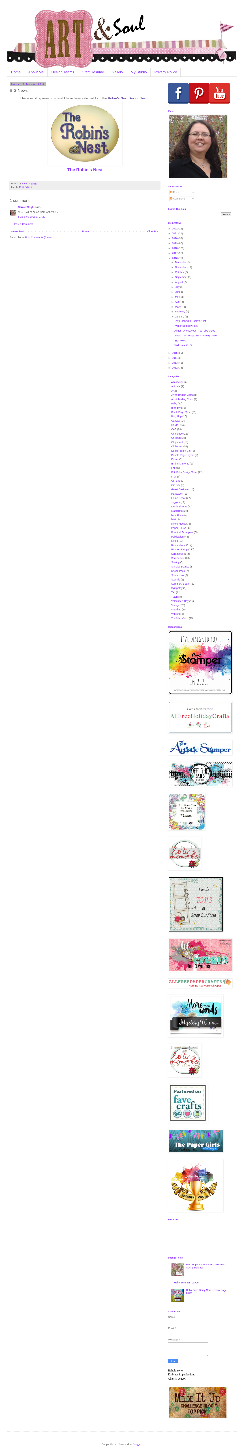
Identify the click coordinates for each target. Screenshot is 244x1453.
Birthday (176, 407)
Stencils (175, 579)
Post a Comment (23, 224)
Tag (173, 592)
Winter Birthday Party (186, 325)
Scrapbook (177, 553)
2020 (175, 238)
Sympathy (177, 588)
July (177, 287)
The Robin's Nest (84, 169)
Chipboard (177, 442)
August (179, 282)
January (180, 316)
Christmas (177, 446)
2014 (175, 357)
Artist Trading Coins (182, 399)
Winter (175, 613)
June (178, 291)
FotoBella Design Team (184, 472)
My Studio (139, 72)
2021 (175, 233)
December (181, 262)
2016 (175, 258)
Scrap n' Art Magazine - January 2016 (195, 335)
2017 (175, 253)
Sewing (175, 562)
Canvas (175, 420)
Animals (175, 386)
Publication (177, 536)
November (181, 267)
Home (16, 72)
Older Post (153, 231)
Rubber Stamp (179, 549)
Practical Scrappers (182, 532)
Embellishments (180, 463)
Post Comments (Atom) (38, 237)
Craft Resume (93, 72)
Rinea (174, 540)
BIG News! (180, 340)
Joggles (175, 502)
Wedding (176, 609)
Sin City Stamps (180, 566)
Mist (173, 519)
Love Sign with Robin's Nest (190, 320)
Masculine (177, 510)
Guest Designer (180, 489)
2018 (175, 248)
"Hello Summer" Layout (186, 1282)
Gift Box (175, 485)
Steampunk (177, 575)
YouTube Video (179, 618)
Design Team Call (181, 450)
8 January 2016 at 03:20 (31, 216)
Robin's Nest (25, 187)
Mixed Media (178, 523)
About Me (36, 72)
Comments (177, 198)
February (180, 311)
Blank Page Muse (181, 412)
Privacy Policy (165, 72)
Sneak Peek (178, 570)
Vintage (175, 605)
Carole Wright (26, 207)
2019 (175, 243)
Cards (174, 425)
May (177, 296)
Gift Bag (176, 480)
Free (174, 476)
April (178, 301)
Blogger (137, 1444)
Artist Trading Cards (182, 394)
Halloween (177, 493)
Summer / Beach (180, 583)
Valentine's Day (180, 601)
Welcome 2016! (183, 345)
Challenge (177, 433)
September (181, 277)
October (180, 272)
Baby (174, 403)
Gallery (117, 72)
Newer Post (17, 231)
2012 (175, 367)
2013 (175, 362)
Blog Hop (176, 416)
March (179, 306)
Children (176, 437)
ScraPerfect (178, 558)
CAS (174, 429)
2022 (175, 228)
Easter (175, 459)
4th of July (177, 382)
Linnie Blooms (179, 506)
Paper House (178, 528)
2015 (175, 352)
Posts (174, 192)
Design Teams (62, 72)
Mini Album (177, 515)
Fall (173, 467)
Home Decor (178, 498)
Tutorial (175, 596)
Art (173, 390)
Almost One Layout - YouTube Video (194, 330)
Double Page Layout (182, 455)
